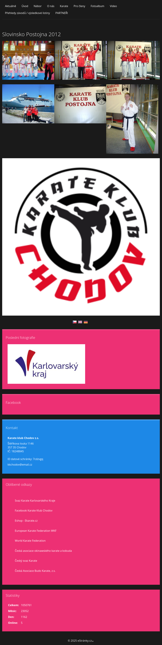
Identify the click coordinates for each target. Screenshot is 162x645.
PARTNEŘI (61, 13)
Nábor (38, 6)
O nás (50, 6)
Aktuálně (10, 6)
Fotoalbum (97, 6)
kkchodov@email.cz (20, 464)
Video (113, 6)
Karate (64, 6)
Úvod (25, 6)
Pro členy (79, 6)
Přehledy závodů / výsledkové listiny (27, 13)
